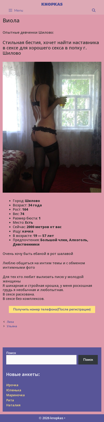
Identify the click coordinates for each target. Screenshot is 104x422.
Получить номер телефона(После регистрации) (52, 309)
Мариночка (15, 395)
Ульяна (12, 326)
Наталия (13, 405)
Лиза (10, 322)
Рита (10, 400)
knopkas (52, 4)
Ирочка (12, 385)
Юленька (13, 390)
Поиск (11, 353)
